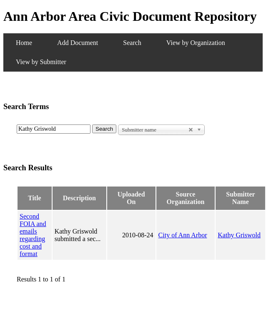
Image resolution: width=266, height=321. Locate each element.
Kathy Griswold (239, 235)
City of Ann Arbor (182, 235)
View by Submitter (41, 61)
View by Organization (195, 42)
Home (24, 42)
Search (132, 42)
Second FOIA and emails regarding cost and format (33, 235)
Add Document (77, 42)
